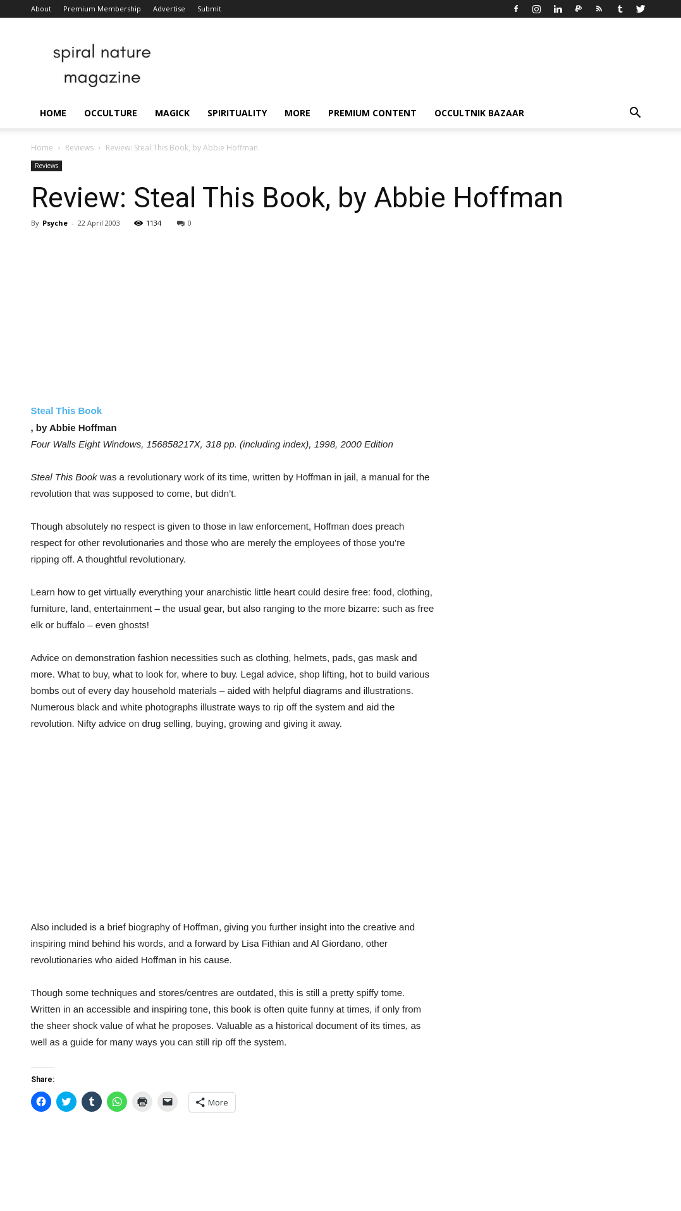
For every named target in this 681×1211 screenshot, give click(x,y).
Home (53, 113)
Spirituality (237, 113)
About (41, 8)
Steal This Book (66, 410)
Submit (209, 8)
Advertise (169, 8)
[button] (635, 114)
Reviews (79, 147)
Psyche (55, 223)
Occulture (110, 113)
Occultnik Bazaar (479, 113)
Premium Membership (102, 8)
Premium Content (372, 113)
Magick (172, 113)
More (297, 113)
